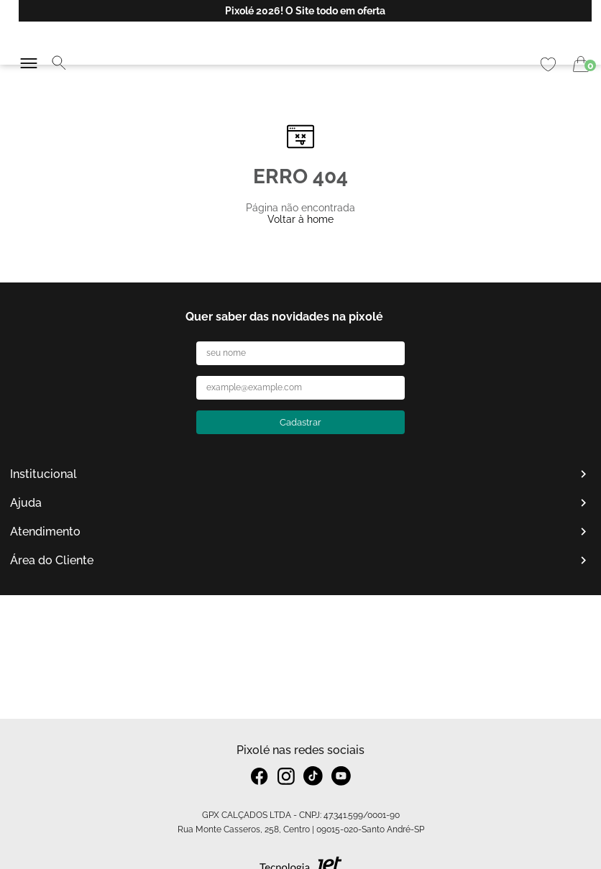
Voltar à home (300, 219)
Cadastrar (300, 422)
